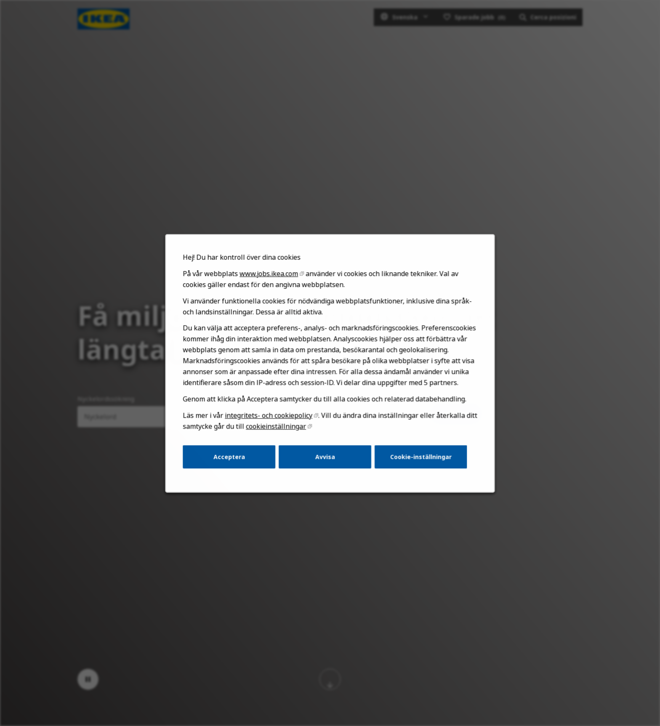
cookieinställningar (279, 438)
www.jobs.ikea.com (272, 296)
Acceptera (235, 467)
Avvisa (325, 467)
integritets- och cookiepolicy (272, 428)
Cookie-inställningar (415, 467)
